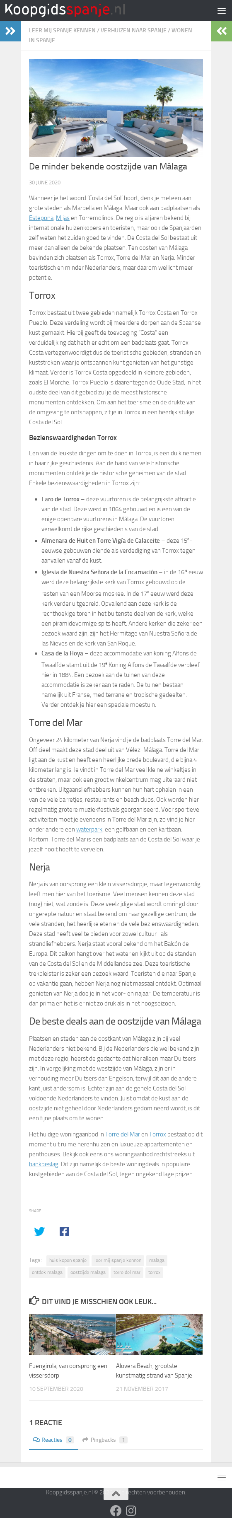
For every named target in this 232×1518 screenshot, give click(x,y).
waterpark (89, 829)
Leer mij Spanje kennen (62, 30)
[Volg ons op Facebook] (116, 1511)
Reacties (53, 1439)
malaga (156, 1260)
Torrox (157, 1134)
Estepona (41, 218)
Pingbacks (105, 1439)
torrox (154, 1272)
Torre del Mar (122, 1134)
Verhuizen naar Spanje (134, 30)
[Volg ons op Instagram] (131, 1511)
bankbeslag (43, 1164)
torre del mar (127, 1272)
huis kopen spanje (68, 1260)
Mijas (63, 218)
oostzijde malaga (88, 1272)
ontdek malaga (47, 1272)
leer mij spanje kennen (117, 1260)
